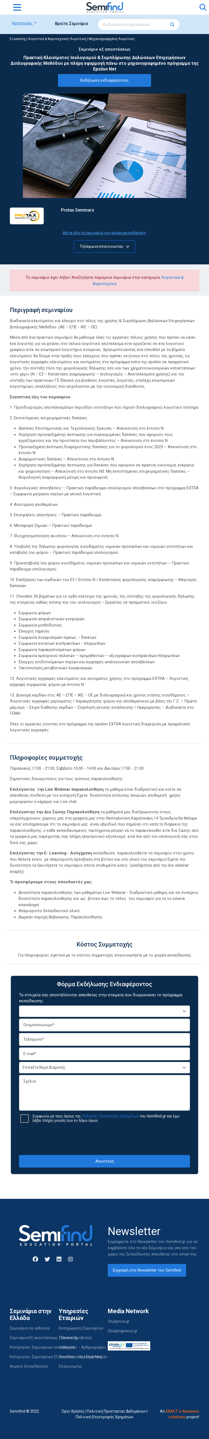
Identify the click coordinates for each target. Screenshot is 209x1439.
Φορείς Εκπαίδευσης (29, 1366)
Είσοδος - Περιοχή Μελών (83, 1356)
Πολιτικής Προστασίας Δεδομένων (110, 1116)
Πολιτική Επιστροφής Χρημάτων (104, 1417)
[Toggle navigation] (17, 7)
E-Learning (18, 39)
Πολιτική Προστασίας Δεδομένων (116, 1411)
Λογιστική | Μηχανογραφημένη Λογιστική (102, 39)
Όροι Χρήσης (73, 1411)
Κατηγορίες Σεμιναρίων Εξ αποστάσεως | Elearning (56, 1356)
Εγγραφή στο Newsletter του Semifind (147, 1270)
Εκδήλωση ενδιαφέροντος (104, 80)
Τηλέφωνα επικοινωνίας (105, 246)
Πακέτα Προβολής (76, 1337)
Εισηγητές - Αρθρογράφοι (82, 1347)
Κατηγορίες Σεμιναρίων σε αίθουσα (42, 1347)
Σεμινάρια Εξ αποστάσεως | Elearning (43, 1337)
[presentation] (104, 1139)
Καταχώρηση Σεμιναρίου (81, 1328)
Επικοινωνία (70, 1366)
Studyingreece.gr (122, 1330)
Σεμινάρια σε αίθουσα (30, 1328)
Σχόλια (104, 1093)
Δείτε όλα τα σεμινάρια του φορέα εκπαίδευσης (104, 233)
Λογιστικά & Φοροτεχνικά (48, 39)
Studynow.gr (119, 1321)
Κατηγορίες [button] (22, 23)
